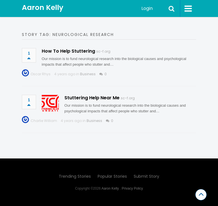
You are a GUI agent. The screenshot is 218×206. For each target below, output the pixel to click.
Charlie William (44, 120)
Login (147, 8)
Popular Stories (112, 176)
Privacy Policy (132, 188)
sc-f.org (103, 51)
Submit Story (146, 176)
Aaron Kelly (42, 7)
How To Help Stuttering (68, 51)
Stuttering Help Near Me (92, 98)
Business (88, 74)
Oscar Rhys (41, 74)
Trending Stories (75, 176)
